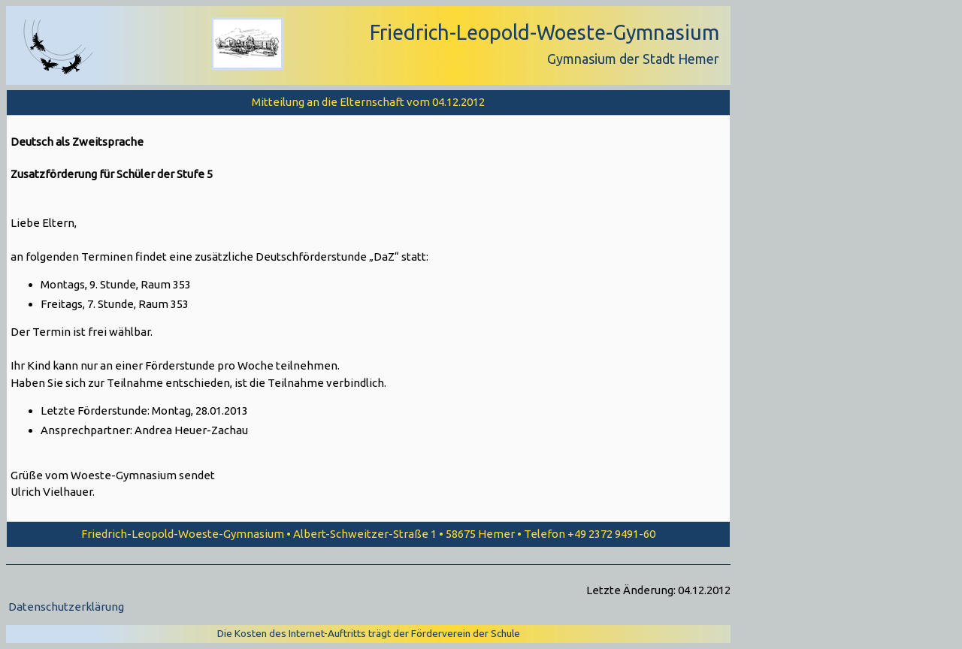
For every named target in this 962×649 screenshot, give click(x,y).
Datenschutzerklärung (66, 606)
